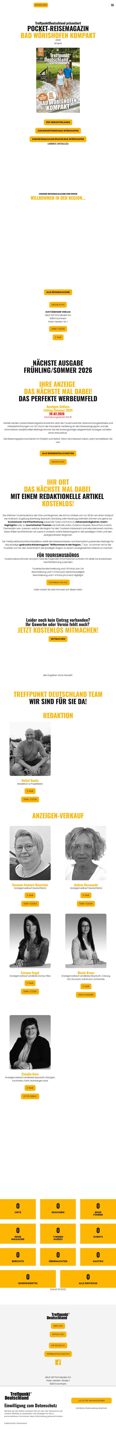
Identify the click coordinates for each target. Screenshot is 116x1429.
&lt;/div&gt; (58, 927)
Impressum (22, 1423)
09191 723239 (58, 329)
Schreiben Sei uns (58, 582)
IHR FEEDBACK (58, 1345)
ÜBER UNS (58, 1326)
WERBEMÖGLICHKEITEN (58, 1354)
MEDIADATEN (58, 304)
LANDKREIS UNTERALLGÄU (58, 143)
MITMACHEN (41, 5)
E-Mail (58, 337)
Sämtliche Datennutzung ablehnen (91, 1408)
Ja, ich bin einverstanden (91, 1400)
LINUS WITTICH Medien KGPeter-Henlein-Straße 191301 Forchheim (58, 1381)
